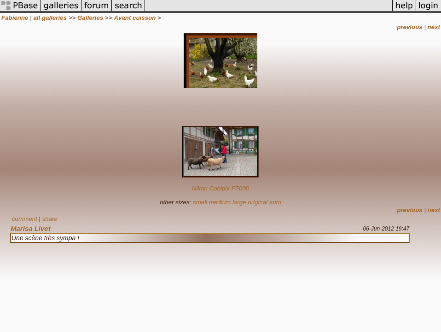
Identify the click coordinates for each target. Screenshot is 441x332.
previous (410, 27)
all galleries (50, 17)
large (239, 202)
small (200, 202)
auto (275, 202)
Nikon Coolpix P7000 (220, 188)
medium (220, 202)
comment (24, 218)
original (257, 202)
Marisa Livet (31, 228)
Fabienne (15, 17)
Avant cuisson (135, 17)
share (50, 218)
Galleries (90, 17)
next (434, 27)
